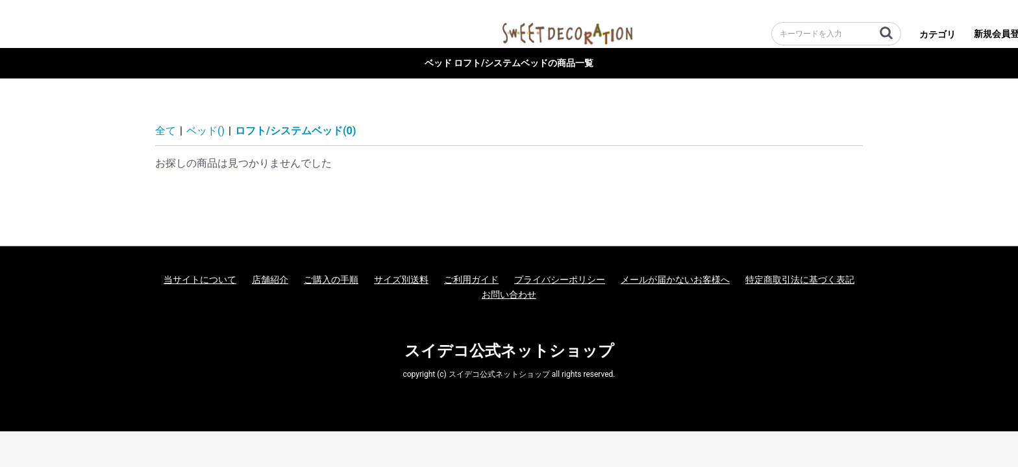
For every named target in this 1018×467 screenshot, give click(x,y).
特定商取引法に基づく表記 (799, 279)
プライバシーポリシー (559, 279)
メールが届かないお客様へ (675, 279)
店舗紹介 (270, 279)
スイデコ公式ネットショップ (509, 351)
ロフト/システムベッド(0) (295, 131)
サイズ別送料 (401, 279)
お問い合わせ (509, 294)
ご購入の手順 (331, 279)
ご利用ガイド (471, 279)
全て (165, 131)
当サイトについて (200, 279)
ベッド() (205, 131)
